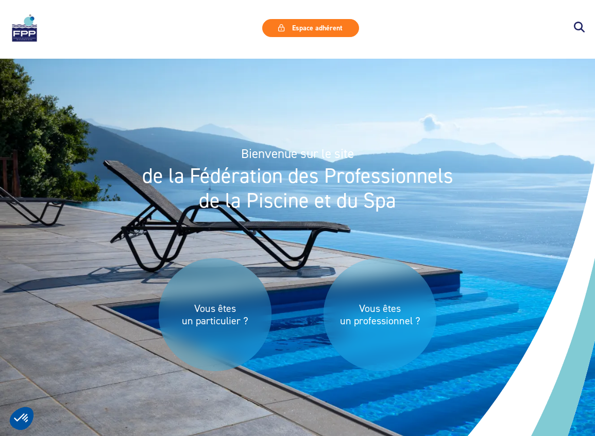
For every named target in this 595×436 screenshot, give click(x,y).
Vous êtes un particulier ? (215, 314)
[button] (579, 28)
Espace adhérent (310, 27)
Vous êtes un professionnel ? (380, 314)
